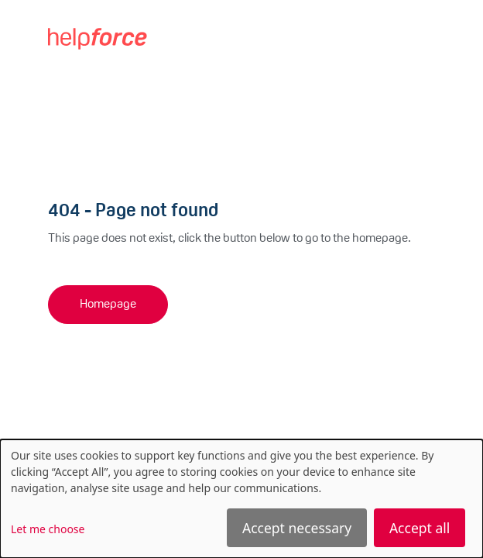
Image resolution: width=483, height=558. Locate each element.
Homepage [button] (108, 304)
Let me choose (47, 529)
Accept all (419, 527)
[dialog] (241, 498)
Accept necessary (296, 527)
